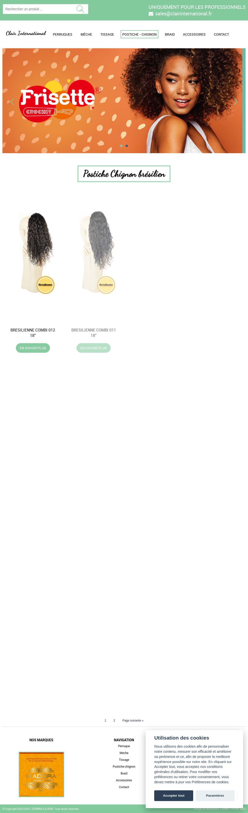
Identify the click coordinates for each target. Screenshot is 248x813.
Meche (124, 753)
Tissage (107, 34)
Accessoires (194, 34)
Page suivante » (133, 720)
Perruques (62, 34)
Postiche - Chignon (139, 34)
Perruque (124, 746)
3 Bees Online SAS (233, 809)
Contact (221, 34)
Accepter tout (173, 795)
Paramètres (215, 795)
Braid (170, 34)
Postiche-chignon (124, 766)
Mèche (86, 34)
